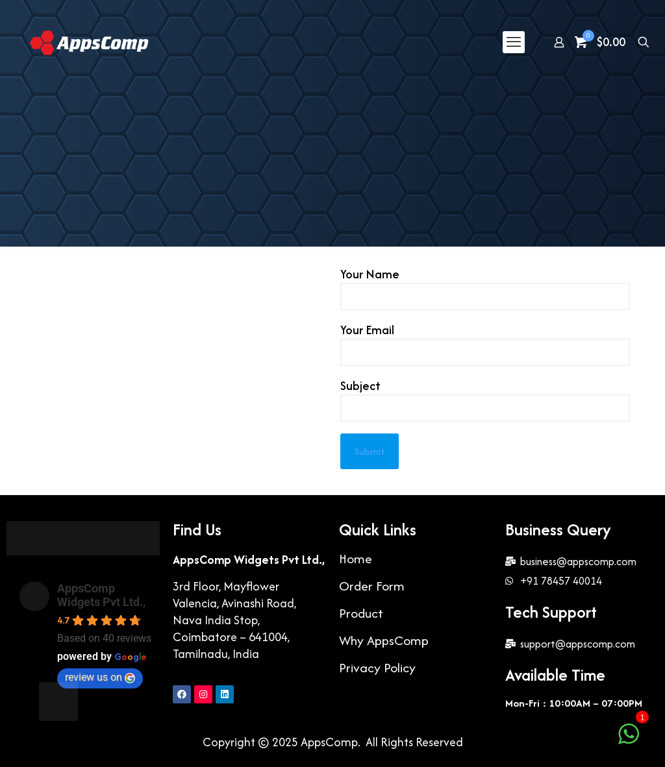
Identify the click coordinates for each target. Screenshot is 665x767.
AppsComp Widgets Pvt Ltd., (101, 595)
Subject (485, 400)
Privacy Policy (377, 667)
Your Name (485, 288)
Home (355, 558)
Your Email (485, 344)
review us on (100, 677)
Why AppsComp (384, 640)
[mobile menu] (514, 42)
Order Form (372, 585)
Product (361, 612)
